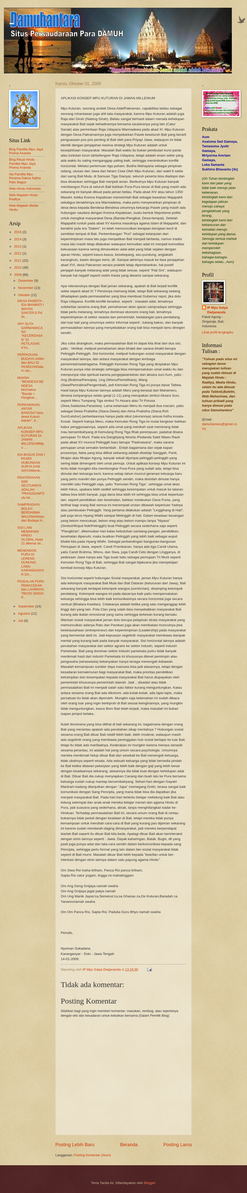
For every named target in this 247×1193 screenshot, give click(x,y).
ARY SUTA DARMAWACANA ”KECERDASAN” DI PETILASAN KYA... (30, 336)
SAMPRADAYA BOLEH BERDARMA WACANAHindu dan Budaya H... (31, 512)
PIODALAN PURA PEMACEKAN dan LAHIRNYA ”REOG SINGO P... (30, 589)
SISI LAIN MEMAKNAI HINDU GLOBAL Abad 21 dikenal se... (30, 535)
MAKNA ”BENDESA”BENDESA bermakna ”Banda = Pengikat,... (30, 387)
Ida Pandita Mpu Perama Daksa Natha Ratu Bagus (25, 178)
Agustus (24, 613)
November (26, 288)
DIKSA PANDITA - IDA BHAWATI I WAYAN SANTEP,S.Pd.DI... (30, 309)
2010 (18, 267)
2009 (18, 275)
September (26, 606)
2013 (18, 246)
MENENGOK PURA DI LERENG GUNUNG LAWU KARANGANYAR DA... (30, 562)
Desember (26, 281)
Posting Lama (177, 1144)
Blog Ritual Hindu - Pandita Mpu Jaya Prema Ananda (23, 163)
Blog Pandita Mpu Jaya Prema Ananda (26, 151)
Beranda (129, 1144)
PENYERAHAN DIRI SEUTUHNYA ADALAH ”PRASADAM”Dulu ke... (30, 487)
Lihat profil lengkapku (217, 332)
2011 (18, 260)
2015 (18, 232)
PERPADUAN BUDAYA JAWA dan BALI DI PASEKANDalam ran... (30, 362)
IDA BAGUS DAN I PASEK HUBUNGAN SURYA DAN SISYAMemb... (31, 462)
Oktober (24, 295)
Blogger (149, 1183)
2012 (18, 253)
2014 (18, 239)
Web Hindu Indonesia (25, 188)
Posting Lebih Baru (74, 1144)
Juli (21, 621)
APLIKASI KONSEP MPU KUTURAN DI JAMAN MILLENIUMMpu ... (30, 437)
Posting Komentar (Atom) (92, 1155)
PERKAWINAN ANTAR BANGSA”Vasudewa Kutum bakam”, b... (30, 413)
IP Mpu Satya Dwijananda (217, 310)
